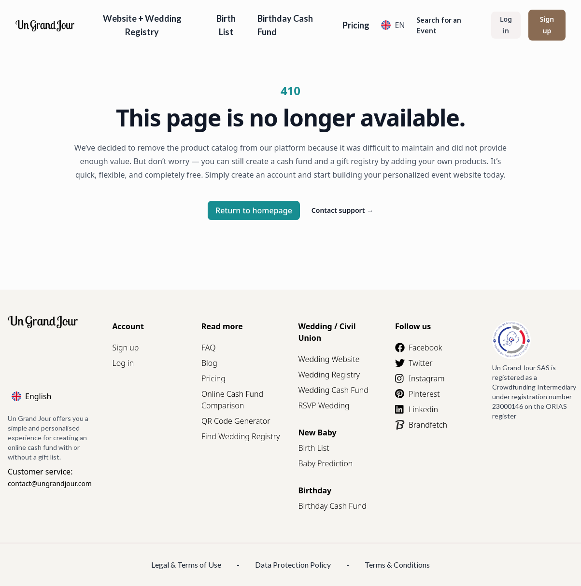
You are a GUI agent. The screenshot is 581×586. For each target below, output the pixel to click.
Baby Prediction (325, 463)
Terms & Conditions (397, 564)
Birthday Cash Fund (285, 25)
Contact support (342, 210)
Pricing (355, 25)
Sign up (547, 24)
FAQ (208, 347)
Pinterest (417, 394)
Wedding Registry (329, 374)
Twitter (414, 363)
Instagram (419, 378)
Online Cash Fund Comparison (232, 400)
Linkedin (416, 409)
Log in (506, 24)
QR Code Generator (235, 421)
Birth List (226, 25)
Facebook (418, 347)
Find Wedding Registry (240, 436)
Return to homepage (253, 210)
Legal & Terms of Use (186, 564)
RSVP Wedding (324, 405)
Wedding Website (329, 359)
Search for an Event (438, 25)
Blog (209, 363)
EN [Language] (393, 25)
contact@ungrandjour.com (50, 483)
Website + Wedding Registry (142, 25)
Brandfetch (421, 424)
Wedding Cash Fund (333, 390)
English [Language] (31, 396)
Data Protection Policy (293, 564)
